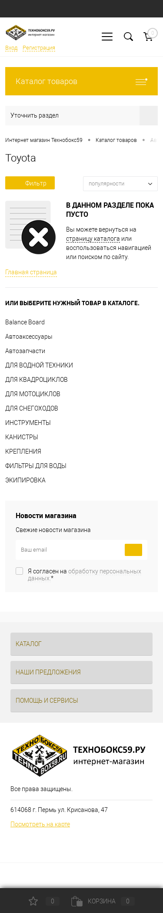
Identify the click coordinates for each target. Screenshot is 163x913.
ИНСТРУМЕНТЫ (28, 422)
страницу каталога (93, 238)
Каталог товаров (81, 81)
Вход (11, 47)
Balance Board (25, 322)
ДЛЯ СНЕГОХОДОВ (31, 408)
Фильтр (30, 183)
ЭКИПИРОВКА (25, 480)
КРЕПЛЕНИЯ (23, 451)
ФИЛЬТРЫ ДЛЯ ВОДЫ (36, 465)
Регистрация (39, 47)
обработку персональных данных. (84, 575)
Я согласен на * (84, 575)
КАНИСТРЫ (21, 437)
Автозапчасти (25, 350)
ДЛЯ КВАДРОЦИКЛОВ (36, 379)
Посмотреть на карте (40, 824)
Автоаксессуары (29, 336)
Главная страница (31, 272)
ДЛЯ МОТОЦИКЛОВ (32, 394)
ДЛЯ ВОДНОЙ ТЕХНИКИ (39, 365)
